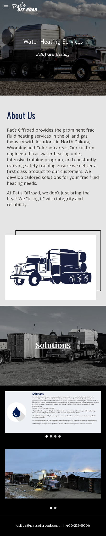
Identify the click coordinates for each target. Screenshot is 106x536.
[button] (5, 6)
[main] (53, 41)
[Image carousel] (53, 414)
